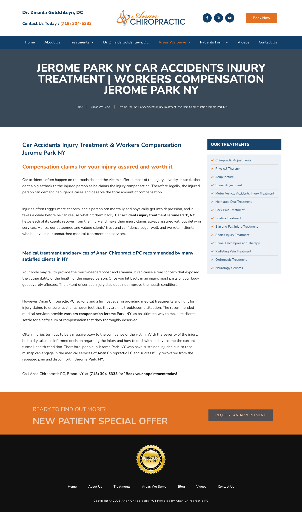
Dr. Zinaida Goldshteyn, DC (126, 42)
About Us (52, 42)
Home (30, 42)
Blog (181, 486)
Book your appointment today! (151, 373)
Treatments (82, 42)
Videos (243, 42)
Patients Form (214, 42)
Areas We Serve (175, 42)
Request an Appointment (240, 415)
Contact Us (268, 42)
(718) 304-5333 (104, 373)
